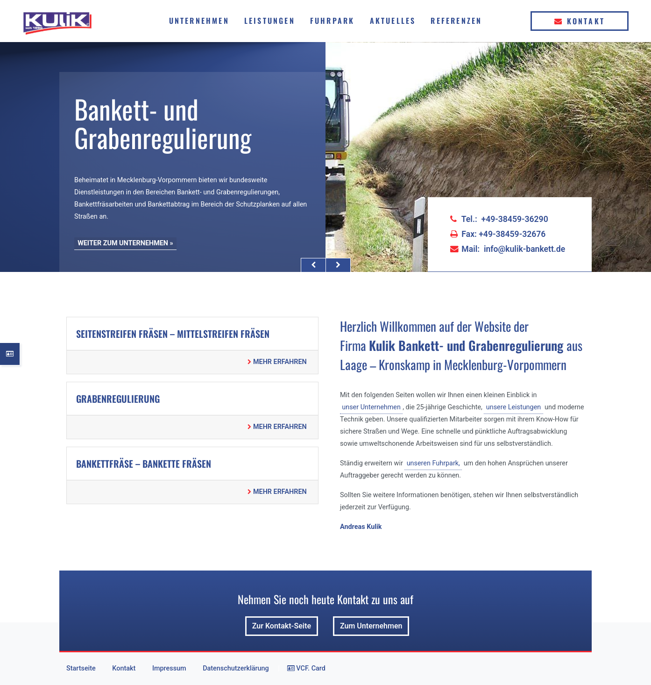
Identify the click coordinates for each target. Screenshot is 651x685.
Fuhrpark (332, 20)
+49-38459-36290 (514, 219)
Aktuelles (393, 20)
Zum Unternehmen (371, 625)
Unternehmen (199, 20)
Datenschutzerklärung (236, 668)
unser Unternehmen (371, 407)
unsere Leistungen (513, 407)
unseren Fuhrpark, (433, 463)
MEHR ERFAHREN (277, 362)
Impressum (169, 668)
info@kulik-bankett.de (524, 249)
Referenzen (456, 20)
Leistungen (269, 20)
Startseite (81, 668)
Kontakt (579, 21)
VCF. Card (306, 668)
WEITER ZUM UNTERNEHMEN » (125, 243)
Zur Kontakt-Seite (281, 625)
